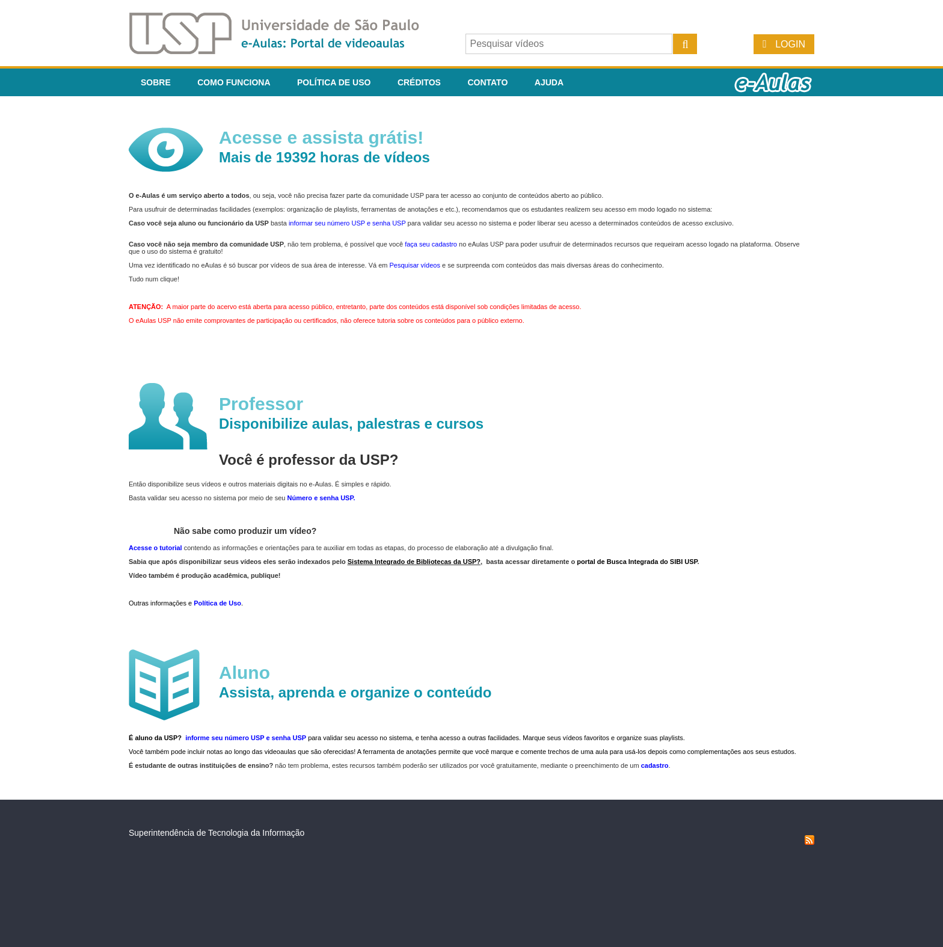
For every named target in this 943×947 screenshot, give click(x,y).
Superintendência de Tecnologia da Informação (216, 833)
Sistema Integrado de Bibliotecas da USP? (414, 561)
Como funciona (233, 82)
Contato (487, 82)
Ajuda (549, 82)
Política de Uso (333, 82)
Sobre (156, 82)
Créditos (419, 82)
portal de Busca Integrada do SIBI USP (637, 561)
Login (790, 44)
